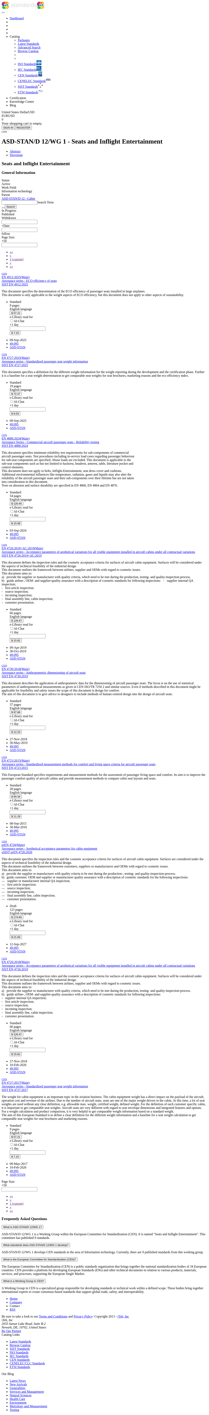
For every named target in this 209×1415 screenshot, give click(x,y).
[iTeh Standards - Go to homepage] (19, 8)
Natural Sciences (21, 1395)
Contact (15, 1306)
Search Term (45, 202)
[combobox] (19, 222)
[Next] (10, 263)
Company (16, 1302)
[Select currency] (18, 112)
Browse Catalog (20, 1345)
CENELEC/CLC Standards (27, 1363)
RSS (12, 1309)
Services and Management (27, 1391)
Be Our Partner (11, 1331)
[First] (11, 252)
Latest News (18, 1380)
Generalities (17, 1388)
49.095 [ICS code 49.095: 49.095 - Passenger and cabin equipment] (14, 343)
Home (14, 1298)
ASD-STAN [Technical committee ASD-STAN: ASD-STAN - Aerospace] (17, 347)
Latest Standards (20, 1341)
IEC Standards (19, 1356)
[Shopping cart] (104, 119)
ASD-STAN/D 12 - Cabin (18, 198)
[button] (6, 233)
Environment (18, 1402)
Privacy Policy (83, 1316)
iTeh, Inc (123, 1316)
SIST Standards (20, 1348)
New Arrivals (18, 1384)
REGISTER (23, 127)
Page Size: (8, 237)
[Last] (11, 266)
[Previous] (10, 255)
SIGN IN (8, 127)
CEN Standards (20, 1359)
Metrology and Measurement (28, 1406)
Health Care (17, 1399)
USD (11, 115)
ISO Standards (19, 1352)
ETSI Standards (20, 1367)
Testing (14, 1410)
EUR (5, 115)
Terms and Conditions (53, 1316)
